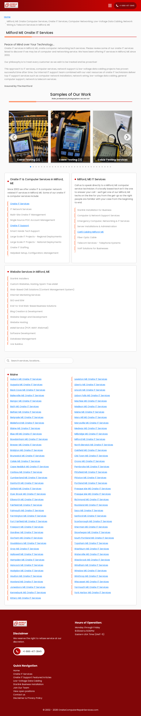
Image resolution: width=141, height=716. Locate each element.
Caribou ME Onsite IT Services (26, 472)
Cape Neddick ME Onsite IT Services (29, 466)
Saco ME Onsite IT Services (88, 510)
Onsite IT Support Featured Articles (32, 677)
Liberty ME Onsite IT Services (89, 384)
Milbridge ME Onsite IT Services (91, 433)
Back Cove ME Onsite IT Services (27, 390)
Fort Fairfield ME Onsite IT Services (28, 521)
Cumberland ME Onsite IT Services (28, 477)
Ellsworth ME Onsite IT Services (27, 499)
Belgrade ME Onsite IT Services (26, 417)
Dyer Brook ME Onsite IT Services (28, 494)
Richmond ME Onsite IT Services (91, 499)
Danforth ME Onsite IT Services (27, 483)
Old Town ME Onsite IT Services (91, 455)
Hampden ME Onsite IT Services (27, 559)
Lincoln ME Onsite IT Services (89, 390)
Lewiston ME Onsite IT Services (90, 379)
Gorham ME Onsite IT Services (26, 537)
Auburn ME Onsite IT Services (25, 379)
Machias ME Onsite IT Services (90, 401)
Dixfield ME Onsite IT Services (25, 488)
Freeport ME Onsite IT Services (26, 526)
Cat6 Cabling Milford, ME (90, 231)
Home (7, 17)
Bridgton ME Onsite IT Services (26, 450)
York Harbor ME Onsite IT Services (92, 592)
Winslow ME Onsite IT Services (90, 570)
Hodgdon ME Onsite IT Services (26, 570)
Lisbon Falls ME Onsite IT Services (92, 395)
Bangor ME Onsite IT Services (25, 401)
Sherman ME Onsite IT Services (91, 526)
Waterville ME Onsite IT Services (91, 554)
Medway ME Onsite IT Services (90, 428)
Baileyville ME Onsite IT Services (27, 395)
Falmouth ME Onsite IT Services (27, 510)
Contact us (19, 694)
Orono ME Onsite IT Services (89, 461)
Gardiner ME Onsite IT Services (26, 532)
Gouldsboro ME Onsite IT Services (28, 543)
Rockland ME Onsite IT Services (91, 505)
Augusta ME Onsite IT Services (26, 384)
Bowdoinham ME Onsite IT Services (29, 439)
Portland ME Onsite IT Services (90, 483)
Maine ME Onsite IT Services (89, 412)
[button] (13, 137)
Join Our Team (21, 687)
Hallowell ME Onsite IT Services (26, 554)
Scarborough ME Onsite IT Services (93, 521)
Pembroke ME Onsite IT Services (91, 466)
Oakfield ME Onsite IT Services (90, 450)
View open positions (24, 691)
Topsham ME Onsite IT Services (91, 543)
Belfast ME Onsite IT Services (25, 412)
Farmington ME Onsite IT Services (28, 515)
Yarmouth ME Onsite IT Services (91, 587)
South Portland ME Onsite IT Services (94, 537)
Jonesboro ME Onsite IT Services (27, 587)
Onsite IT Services (19, 203)
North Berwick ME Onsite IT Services (93, 444)
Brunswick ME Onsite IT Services (27, 455)
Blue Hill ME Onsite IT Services (26, 433)
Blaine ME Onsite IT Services (25, 428)
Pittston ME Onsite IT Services (90, 477)
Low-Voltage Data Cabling (27, 680)
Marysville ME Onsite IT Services (91, 422)
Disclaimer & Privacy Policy (27, 698)
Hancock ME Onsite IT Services (26, 565)
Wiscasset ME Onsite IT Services (91, 581)
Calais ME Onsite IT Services (25, 461)
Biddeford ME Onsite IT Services (27, 422)
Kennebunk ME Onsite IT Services (28, 592)
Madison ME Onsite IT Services (90, 406)
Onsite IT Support (19, 225)
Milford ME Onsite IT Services (89, 439)
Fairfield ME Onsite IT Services (26, 505)
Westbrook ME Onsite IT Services (92, 559)
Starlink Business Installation (28, 684)
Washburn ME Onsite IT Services (91, 548)
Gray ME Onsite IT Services (24, 548)
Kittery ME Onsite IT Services (25, 598)
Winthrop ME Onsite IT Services (91, 576)
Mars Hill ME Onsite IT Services (90, 417)
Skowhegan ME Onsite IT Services (92, 532)
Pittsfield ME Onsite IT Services (90, 472)
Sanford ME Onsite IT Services (90, 515)
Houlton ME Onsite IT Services (26, 576)
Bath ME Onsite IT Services (24, 406)
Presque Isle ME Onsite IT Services (92, 488)
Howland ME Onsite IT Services (26, 581)
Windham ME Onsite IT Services (91, 565)
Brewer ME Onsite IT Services (25, 444)
